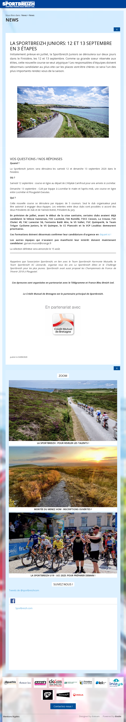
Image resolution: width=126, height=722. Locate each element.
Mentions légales (11, 716)
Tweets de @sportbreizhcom (24, 590)
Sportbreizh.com (23, 608)
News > (25, 15)
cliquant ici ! (105, 234)
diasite (118, 716)
